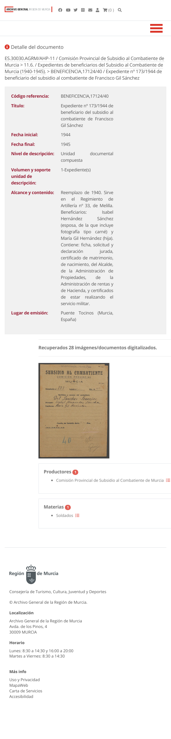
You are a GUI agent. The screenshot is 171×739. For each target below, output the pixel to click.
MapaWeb (18, 685)
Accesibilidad (21, 696)
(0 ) (108, 10)
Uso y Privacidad (24, 679)
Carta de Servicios (25, 691)
